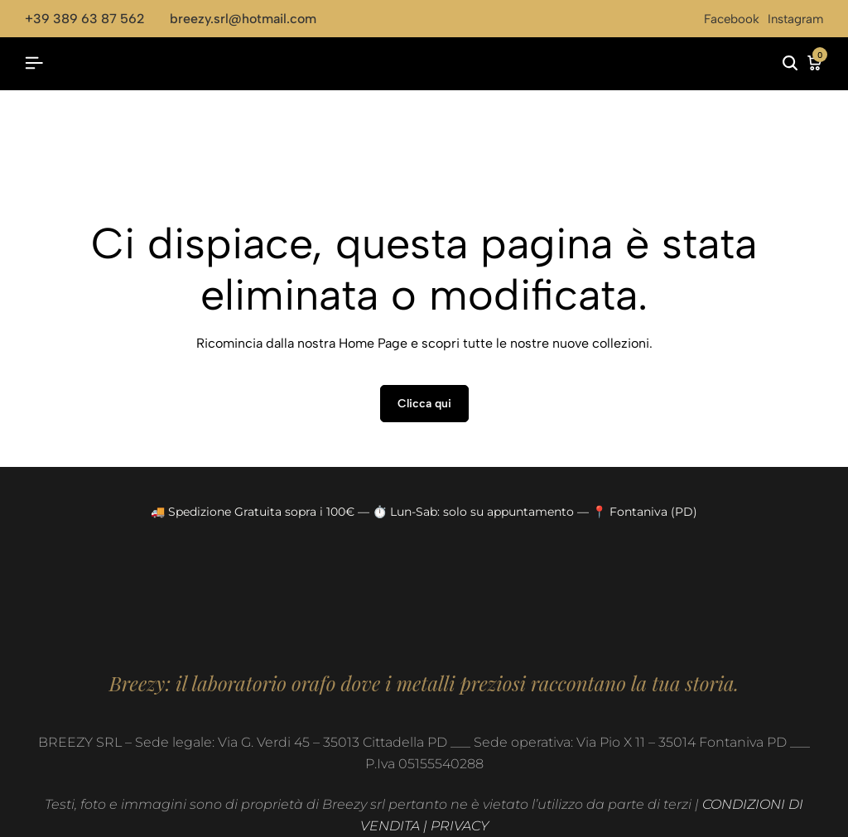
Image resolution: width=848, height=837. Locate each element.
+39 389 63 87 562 (85, 18)
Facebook (731, 19)
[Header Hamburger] (34, 63)
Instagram (795, 19)
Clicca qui (424, 404)
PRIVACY (460, 826)
